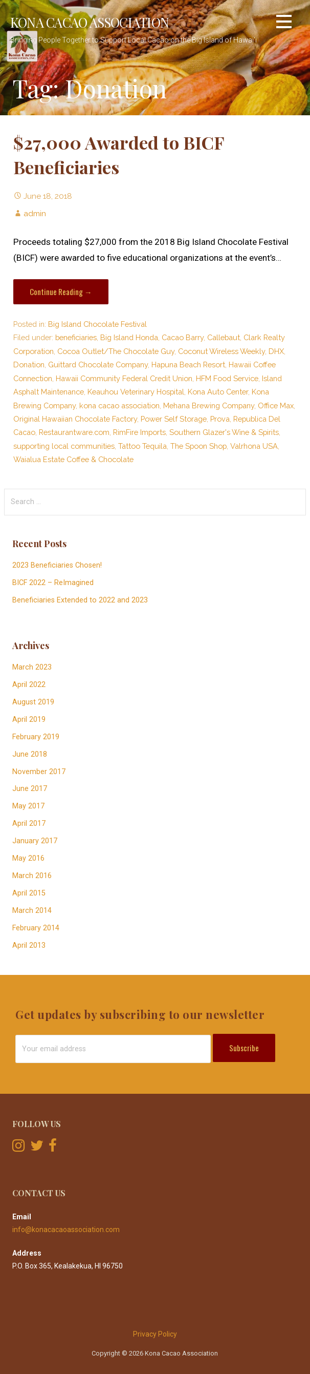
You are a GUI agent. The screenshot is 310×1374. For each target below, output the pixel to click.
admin (35, 213)
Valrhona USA (254, 446)
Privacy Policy (155, 1334)
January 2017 (34, 841)
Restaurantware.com (74, 432)
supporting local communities (64, 446)
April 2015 (29, 893)
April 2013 (29, 945)
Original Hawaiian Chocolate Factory (75, 418)
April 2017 (29, 823)
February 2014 (35, 928)
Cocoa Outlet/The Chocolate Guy (115, 351)
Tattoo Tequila (142, 446)
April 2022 (29, 684)
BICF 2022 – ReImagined (53, 582)
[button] (284, 23)
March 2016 (32, 875)
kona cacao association (119, 405)
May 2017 (28, 806)
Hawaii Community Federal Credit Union (124, 378)
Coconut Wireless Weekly (221, 351)
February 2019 (35, 737)
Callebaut (223, 337)
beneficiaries (76, 337)
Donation (29, 364)
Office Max (276, 405)
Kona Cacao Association (89, 22)
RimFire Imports (139, 432)
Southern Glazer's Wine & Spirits (224, 432)
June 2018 (29, 754)
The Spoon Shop (198, 446)
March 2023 (32, 667)
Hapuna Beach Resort (188, 364)
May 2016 (28, 858)
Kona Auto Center (218, 391)
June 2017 (29, 788)
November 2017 (38, 771)
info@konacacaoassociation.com (66, 1229)
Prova (220, 418)
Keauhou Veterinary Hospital (135, 391)
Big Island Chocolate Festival (97, 324)
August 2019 (33, 702)
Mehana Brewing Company (208, 405)
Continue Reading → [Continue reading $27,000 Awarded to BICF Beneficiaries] (61, 291)
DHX (276, 351)
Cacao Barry (183, 337)
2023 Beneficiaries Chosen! (57, 565)
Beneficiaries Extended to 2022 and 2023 (80, 600)
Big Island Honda (129, 337)
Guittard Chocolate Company (98, 364)
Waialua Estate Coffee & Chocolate (73, 459)
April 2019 (29, 719)
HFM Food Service (227, 378)
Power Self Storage (174, 418)
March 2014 (32, 910)
